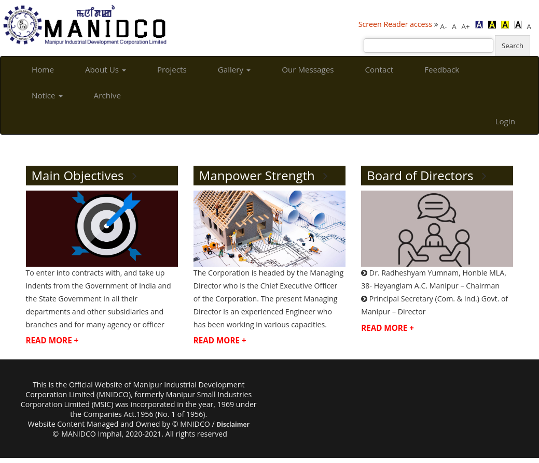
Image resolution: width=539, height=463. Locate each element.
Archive (107, 95)
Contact (379, 69)
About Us (105, 69)
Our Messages (308, 69)
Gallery (234, 69)
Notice (47, 95)
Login (505, 121)
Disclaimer (233, 424)
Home (43, 69)
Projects (172, 69)
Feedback (441, 69)
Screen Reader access (395, 24)
